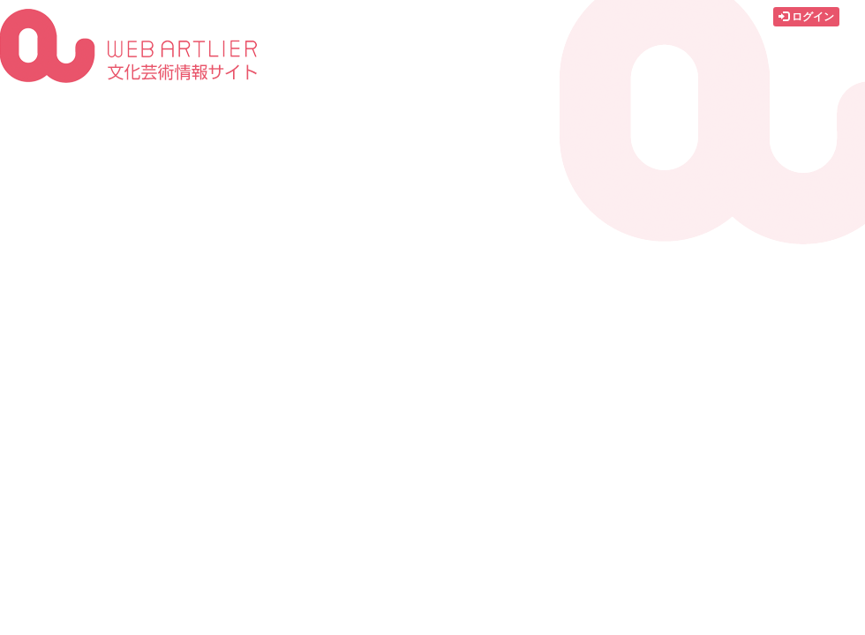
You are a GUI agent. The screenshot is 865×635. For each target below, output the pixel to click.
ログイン (806, 17)
